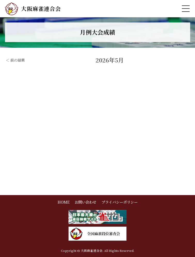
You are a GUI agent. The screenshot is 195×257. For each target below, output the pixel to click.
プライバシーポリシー (120, 202)
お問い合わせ (85, 202)
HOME (63, 202)
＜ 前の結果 (15, 60)
